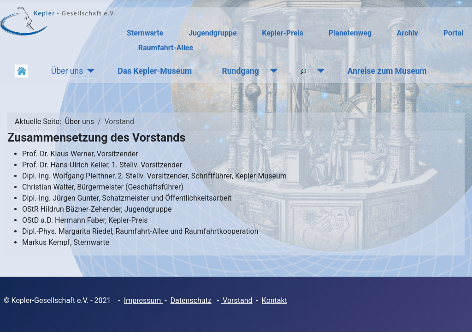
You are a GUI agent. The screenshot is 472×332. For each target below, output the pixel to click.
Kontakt (274, 300)
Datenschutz (191, 300)
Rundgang (240, 71)
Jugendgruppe (212, 33)
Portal (453, 33)
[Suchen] (318, 71)
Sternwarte (145, 33)
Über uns (67, 71)
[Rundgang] (271, 71)
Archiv (407, 33)
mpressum (144, 300)
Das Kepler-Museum (155, 71)
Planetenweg (350, 33)
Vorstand (236, 300)
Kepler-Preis (282, 33)
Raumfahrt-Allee (165, 47)
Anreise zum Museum (387, 71)
